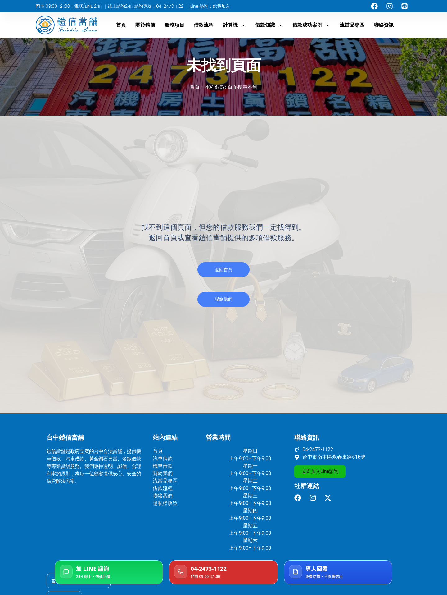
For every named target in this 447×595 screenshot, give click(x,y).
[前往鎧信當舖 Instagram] (314, 497)
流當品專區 (352, 25)
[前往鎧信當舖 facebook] (299, 497)
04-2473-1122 (170, 6)
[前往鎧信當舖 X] (329, 497)
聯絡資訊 (384, 25)
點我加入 (221, 6)
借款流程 (204, 25)
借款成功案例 (311, 25)
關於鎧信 (145, 25)
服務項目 (174, 25)
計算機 (234, 25)
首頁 (121, 25)
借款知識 (269, 25)
